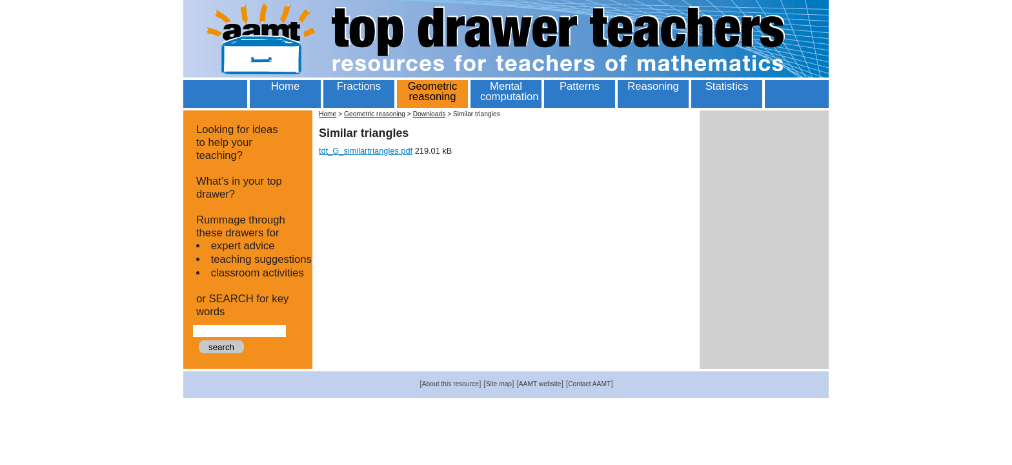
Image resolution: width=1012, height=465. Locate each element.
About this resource (450, 384)
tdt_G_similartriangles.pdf (365, 151)
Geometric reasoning (374, 114)
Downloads (429, 114)
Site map (499, 384)
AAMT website (540, 384)
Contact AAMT (589, 384)
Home (327, 114)
